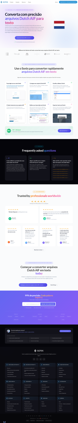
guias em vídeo (31, 332)
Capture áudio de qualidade (29, 410)
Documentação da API (45, 387)
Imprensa (60, 405)
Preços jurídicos (9, 393)
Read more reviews (39, 249)
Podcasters (61, 372)
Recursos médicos (27, 387)
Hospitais (26, 391)
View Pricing (53, 284)
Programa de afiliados (45, 391)
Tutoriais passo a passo (28, 405)
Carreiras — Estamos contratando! (65, 403)
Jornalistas (61, 368)
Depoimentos (44, 405)
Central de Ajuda (21, 332)
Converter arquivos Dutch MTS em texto (61, 171)
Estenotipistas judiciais (11, 389)
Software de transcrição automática (13, 370)
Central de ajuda (27, 401)
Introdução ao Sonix (10, 405)
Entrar (56, 2)
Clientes (43, 403)
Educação (43, 370)
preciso (53, 354)
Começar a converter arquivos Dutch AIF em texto (33, 284)
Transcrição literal (10, 374)
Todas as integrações (62, 393)
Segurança (60, 410)
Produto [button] (11, 2)
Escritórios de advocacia (11, 391)
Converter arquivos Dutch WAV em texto (61, 177)
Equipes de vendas (45, 376)
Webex (60, 391)
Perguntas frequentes (28, 403)
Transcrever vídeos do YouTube (29, 375)
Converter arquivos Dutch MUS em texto (61, 175)
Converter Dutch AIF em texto (24, 37)
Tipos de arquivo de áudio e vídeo (13, 403)
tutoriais (26, 332)
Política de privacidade (40, 420)
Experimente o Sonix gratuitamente (68, 2)
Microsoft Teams (62, 387)
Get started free (64, 130)
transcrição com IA (35, 354)
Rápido (50, 354)
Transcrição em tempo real (11, 376)
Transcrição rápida (10, 372)
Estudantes (61, 376)
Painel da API (44, 389)
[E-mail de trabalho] (33, 304)
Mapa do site (33, 420)
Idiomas (8, 401)
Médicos (25, 389)
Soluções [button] (17, 2)
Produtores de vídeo (62, 374)
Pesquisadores (61, 370)
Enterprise (43, 368)
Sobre (60, 401)
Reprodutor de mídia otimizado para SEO (30, 371)
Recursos (8, 368)
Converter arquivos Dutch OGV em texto (61, 173)
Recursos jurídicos (10, 387)
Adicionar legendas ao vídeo (29, 373)
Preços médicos (27, 393)
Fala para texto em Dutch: (33, 29)
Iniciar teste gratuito (48, 304)
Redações (43, 372)
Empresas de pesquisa (45, 374)
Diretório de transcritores (11, 410)
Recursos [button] (24, 2)
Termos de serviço (48, 420)
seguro (38, 355)
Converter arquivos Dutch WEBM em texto (61, 169)
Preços (29, 2)
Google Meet (61, 389)
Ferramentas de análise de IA (29, 368)
